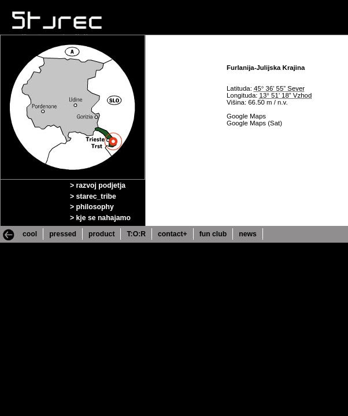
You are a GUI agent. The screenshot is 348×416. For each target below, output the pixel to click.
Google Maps (246, 116)
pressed (62, 234)
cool (30, 234)
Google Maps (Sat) (254, 123)
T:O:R (136, 234)
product (101, 234)
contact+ (172, 234)
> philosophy (92, 207)
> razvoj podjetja (97, 185)
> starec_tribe (93, 196)
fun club (213, 234)
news (248, 234)
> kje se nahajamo (100, 218)
